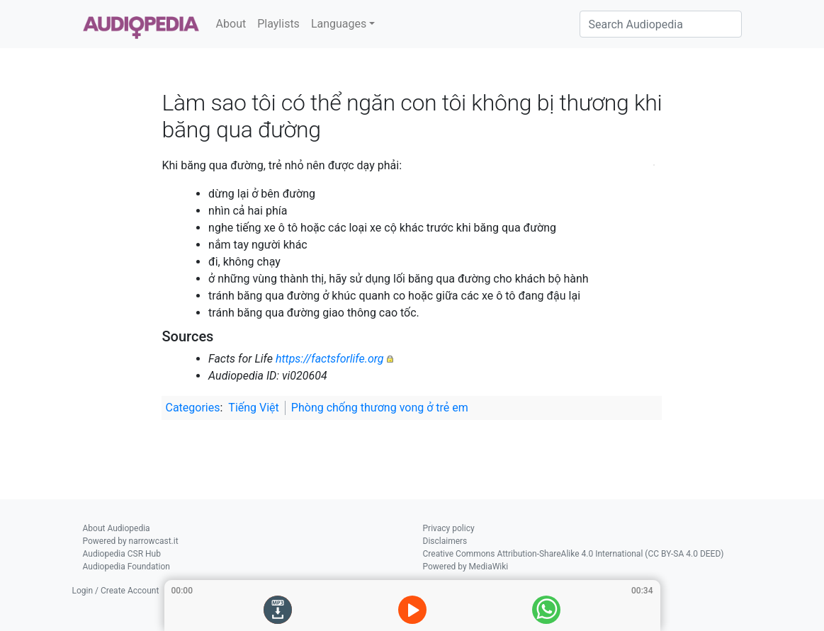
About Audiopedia (116, 528)
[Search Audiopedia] (661, 24)
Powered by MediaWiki (466, 567)
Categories (192, 407)
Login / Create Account (115, 591)
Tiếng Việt (253, 407)
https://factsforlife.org (330, 358)
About (231, 23)
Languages (338, 23)
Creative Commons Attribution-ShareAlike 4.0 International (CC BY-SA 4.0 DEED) (573, 554)
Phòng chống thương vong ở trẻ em (379, 407)
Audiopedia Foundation (126, 567)
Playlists (278, 23)
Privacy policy (449, 528)
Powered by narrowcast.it (131, 541)
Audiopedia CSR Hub (122, 554)
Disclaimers (445, 541)
